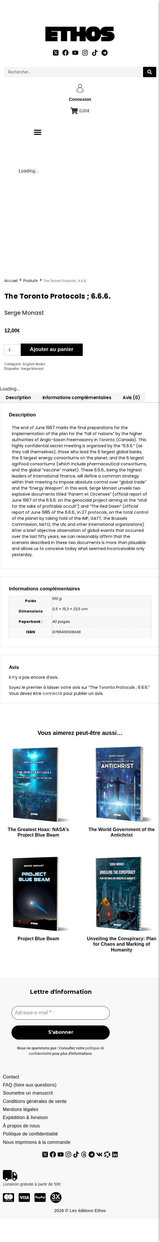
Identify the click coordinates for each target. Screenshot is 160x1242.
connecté (52, 715)
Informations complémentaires (77, 419)
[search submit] (149, 72)
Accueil (11, 303)
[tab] (18, 419)
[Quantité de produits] (12, 372)
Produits (30, 303)
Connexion (80, 99)
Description (18, 419)
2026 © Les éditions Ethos (80, 1233)
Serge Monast (24, 335)
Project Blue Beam (38, 960)
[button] (38, 132)
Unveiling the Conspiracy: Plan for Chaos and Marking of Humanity (122, 966)
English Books (34, 386)
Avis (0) (131, 419)
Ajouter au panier (51, 371)
